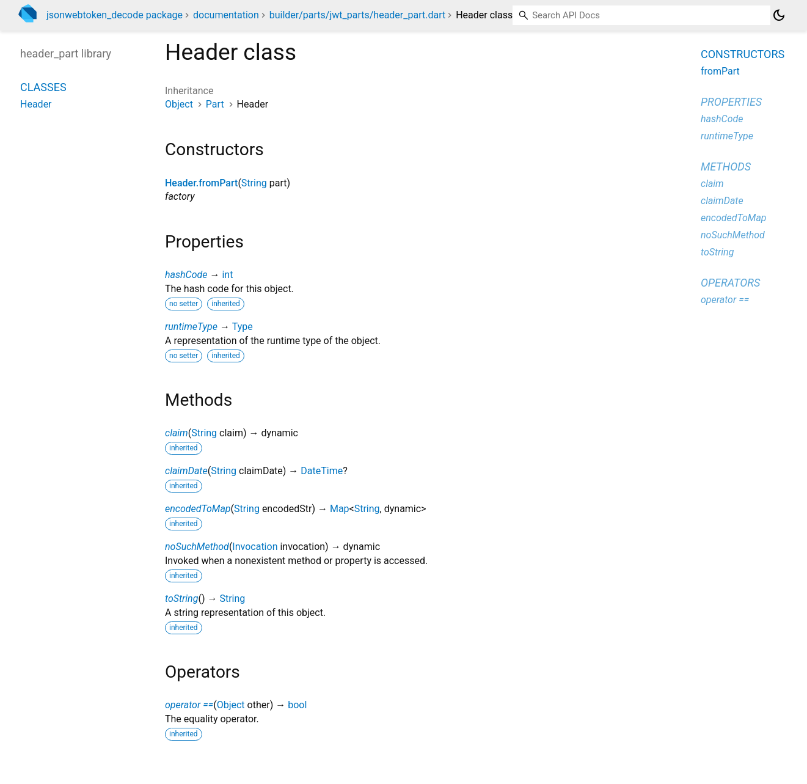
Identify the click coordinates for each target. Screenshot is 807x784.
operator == (189, 705)
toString (181, 598)
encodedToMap (198, 509)
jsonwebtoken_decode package (114, 15)
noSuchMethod (197, 546)
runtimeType (191, 326)
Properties (731, 101)
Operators (730, 282)
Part (215, 104)
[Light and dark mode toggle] (779, 15)
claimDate (186, 471)
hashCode (186, 274)
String (254, 183)
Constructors (742, 54)
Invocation (254, 546)
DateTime (322, 471)
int (227, 274)
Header (36, 104)
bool (297, 705)
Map (339, 509)
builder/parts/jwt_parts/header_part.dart (357, 15)
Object (179, 104)
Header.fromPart (201, 183)
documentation (226, 15)
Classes (43, 87)
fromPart (720, 71)
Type (242, 326)
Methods (726, 166)
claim (176, 433)
